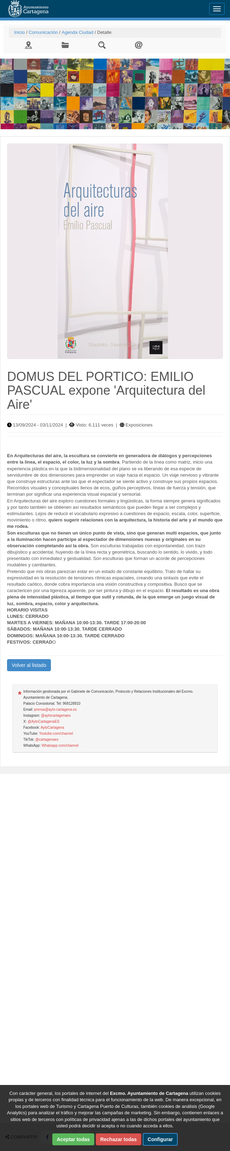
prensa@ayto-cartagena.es (55, 709)
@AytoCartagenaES (43, 721)
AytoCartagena (52, 727)
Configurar (160, 1139)
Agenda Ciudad (77, 32)
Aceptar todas (73, 1139)
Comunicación (43, 32)
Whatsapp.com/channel (60, 745)
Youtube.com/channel (56, 733)
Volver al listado (29, 665)
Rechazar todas (118, 1139)
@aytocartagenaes (56, 715)
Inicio (19, 32)
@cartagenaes (46, 739)
